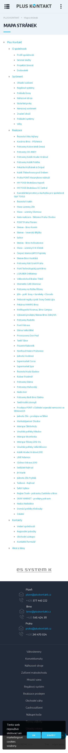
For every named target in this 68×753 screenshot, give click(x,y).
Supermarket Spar (25, 366)
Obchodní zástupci (26, 536)
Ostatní (20, 513)
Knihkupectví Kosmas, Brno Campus (34, 309)
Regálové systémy (25, 87)
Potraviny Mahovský (27, 387)
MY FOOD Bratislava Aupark (30, 182)
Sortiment (17, 76)
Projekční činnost (25, 65)
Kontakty (17, 520)
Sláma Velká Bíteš (25, 330)
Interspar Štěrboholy (27, 426)
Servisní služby (24, 60)
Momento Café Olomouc (29, 283)
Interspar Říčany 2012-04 (29, 441)
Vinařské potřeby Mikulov (29, 431)
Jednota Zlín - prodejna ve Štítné (32, 416)
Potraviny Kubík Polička (28, 162)
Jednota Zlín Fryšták (26, 477)
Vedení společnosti (26, 526)
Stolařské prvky (24, 103)
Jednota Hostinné (25, 356)
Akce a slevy (18, 548)
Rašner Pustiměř (25, 376)
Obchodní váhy (34, 700)
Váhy (19, 123)
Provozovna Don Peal (28, 335)
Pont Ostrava (23, 325)
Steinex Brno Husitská (27, 258)
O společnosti (19, 48)
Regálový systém (34, 686)
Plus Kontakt (11, 17)
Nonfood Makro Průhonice (30, 350)
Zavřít (51, 735)
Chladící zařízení (25, 82)
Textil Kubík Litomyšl (26, 402)
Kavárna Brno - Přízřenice (29, 141)
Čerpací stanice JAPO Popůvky (31, 253)
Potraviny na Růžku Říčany (30, 289)
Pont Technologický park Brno (31, 268)
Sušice (20, 237)
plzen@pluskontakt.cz (38, 594)
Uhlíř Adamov (23, 457)
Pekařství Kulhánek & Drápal (30, 167)
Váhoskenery (34, 651)
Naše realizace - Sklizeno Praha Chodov (36, 217)
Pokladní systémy (25, 118)
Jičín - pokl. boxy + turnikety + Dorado (35, 294)
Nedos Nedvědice (25, 503)
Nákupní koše (34, 714)
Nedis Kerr (22, 392)
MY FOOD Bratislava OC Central (32, 187)
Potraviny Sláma (25, 381)
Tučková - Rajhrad (25, 483)
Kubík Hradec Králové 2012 (30, 452)
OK (33, 735)
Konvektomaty (34, 658)
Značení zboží (23, 113)
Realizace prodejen (34, 693)
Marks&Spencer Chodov (28, 421)
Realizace (17, 130)
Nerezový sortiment (26, 108)
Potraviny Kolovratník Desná (31, 146)
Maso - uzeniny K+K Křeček (30, 247)
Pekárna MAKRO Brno (27, 304)
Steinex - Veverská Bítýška (29, 232)
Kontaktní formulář (26, 541)
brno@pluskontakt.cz (38, 611)
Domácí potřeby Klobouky (29, 508)
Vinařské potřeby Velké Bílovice (31, 447)
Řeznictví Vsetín (24, 201)
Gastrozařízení (34, 707)
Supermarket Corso (26, 361)
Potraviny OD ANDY (26, 151)
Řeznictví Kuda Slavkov (28, 371)
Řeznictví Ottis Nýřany (27, 136)
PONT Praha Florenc (27, 222)
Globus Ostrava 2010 (27, 462)
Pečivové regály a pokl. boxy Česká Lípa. (36, 299)
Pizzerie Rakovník (25, 345)
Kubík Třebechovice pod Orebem (32, 172)
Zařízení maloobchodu (34, 672)
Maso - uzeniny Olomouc (29, 211)
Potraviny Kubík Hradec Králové (32, 156)
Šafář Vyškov (23, 488)
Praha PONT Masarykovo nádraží (33, 177)
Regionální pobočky (26, 531)
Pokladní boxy (24, 93)
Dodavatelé (22, 70)
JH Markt (21, 472)
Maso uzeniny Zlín (26, 206)
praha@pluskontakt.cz (38, 628)
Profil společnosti (25, 55)
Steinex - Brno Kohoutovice (30, 242)
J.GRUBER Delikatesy (27, 273)
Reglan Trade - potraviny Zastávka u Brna (37, 493)
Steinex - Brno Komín (27, 227)
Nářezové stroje (24, 98)
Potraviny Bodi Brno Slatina (30, 397)
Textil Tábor (22, 340)
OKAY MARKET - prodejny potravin (34, 498)
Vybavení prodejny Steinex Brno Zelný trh (36, 314)
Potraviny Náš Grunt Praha (30, 263)
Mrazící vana (34, 679)
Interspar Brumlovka (27, 436)
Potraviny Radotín (26, 320)
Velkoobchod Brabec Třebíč (30, 278)
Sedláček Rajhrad (25, 467)
